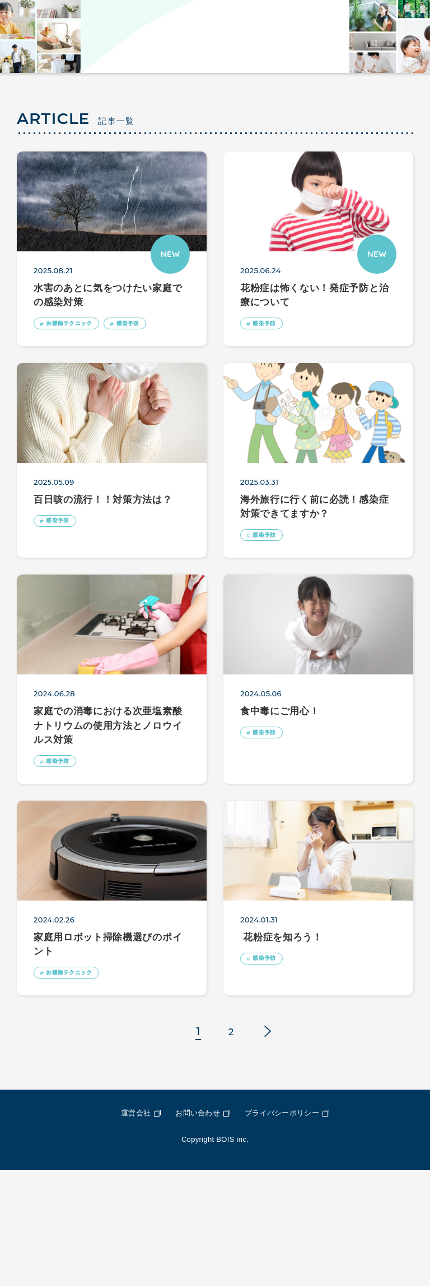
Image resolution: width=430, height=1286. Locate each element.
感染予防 (146, 434)
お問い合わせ (197, 1229)
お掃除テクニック (76, 434)
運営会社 (136, 1229)
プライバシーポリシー (282, 1229)
